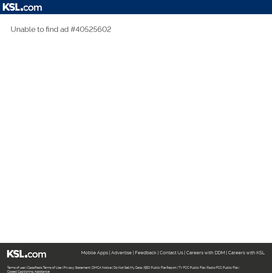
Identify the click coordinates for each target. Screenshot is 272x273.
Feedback (146, 252)
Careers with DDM (205, 252)
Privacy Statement (76, 267)
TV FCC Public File (191, 267)
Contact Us (171, 252)
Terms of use (16, 267)
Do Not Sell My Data (128, 267)
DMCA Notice (102, 267)
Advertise (121, 252)
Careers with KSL (246, 252)
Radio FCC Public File (222, 267)
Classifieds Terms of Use (44, 267)
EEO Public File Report (160, 267)
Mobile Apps (94, 252)
